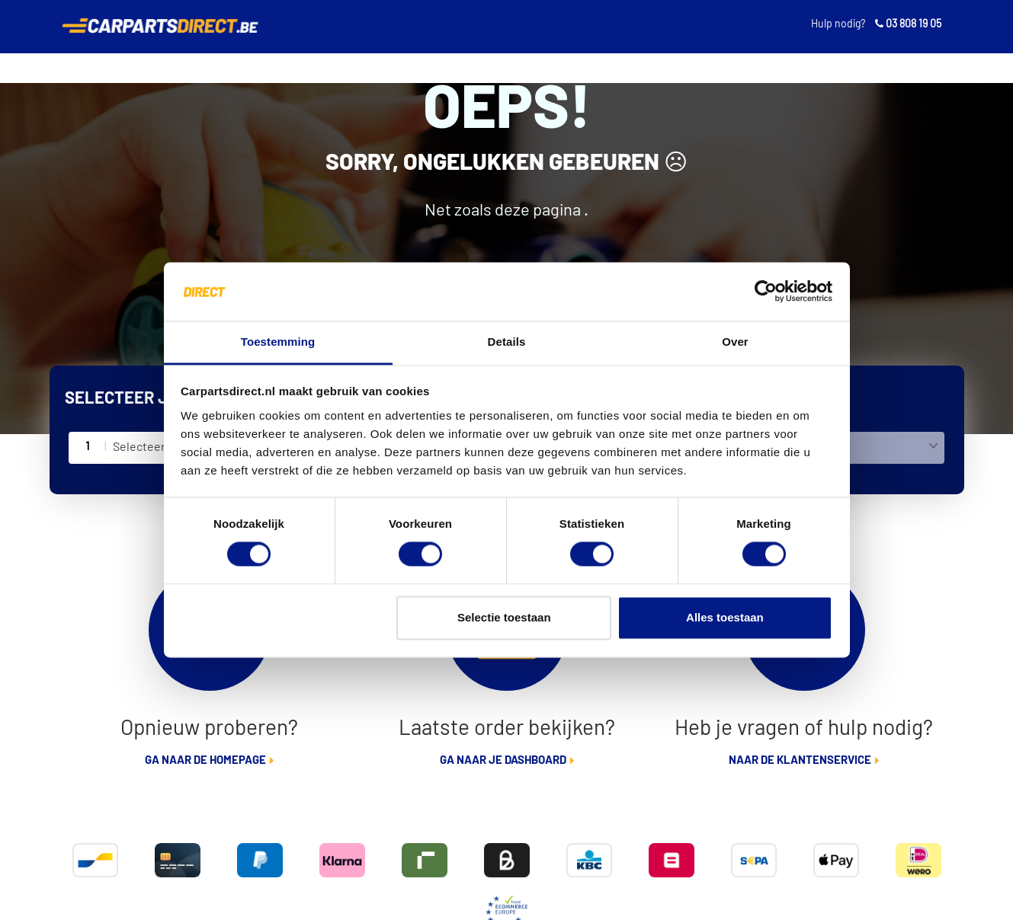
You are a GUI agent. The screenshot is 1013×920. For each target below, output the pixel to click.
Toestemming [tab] (278, 341)
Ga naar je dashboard (503, 760)
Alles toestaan (725, 617)
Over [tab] (735, 341)
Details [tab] (507, 341)
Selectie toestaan (504, 617)
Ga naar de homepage (205, 760)
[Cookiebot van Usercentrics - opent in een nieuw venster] (765, 291)
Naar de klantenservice (800, 760)
